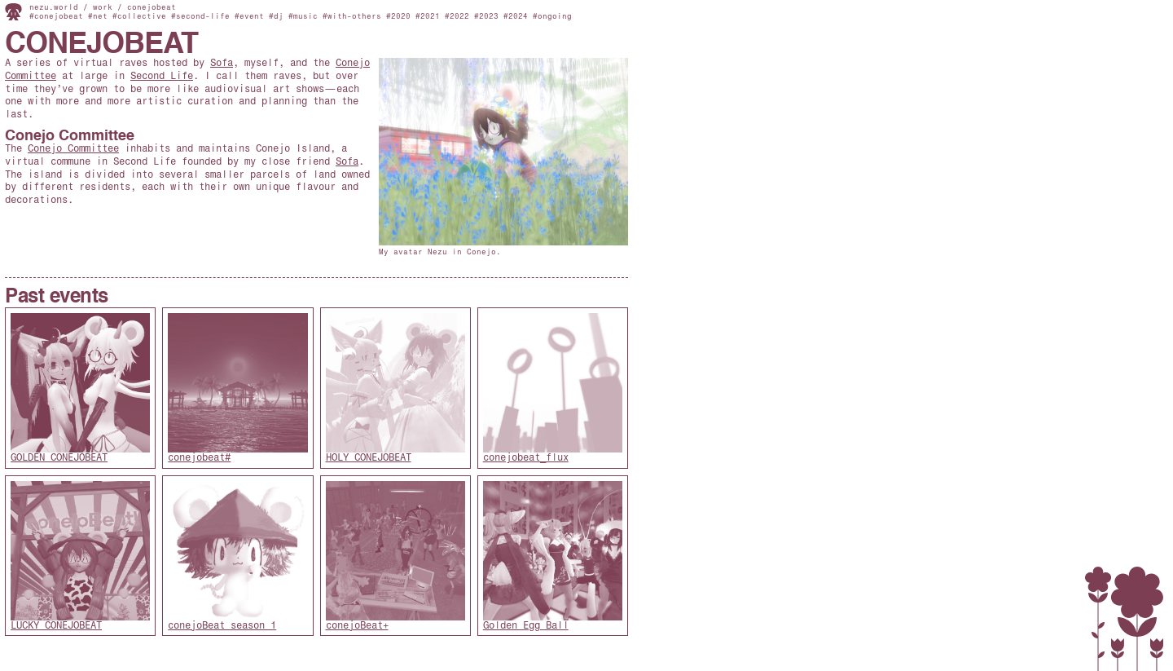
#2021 (427, 16)
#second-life (200, 16)
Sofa (221, 63)
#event (249, 16)
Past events (56, 297)
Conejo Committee (69, 136)
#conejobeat (56, 16)
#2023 (486, 16)
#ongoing (552, 16)
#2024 (515, 16)
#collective (139, 16)
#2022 (457, 16)
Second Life (161, 77)
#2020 (398, 16)
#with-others (352, 16)
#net (98, 16)
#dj (276, 16)
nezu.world (53, 7)
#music (303, 16)
